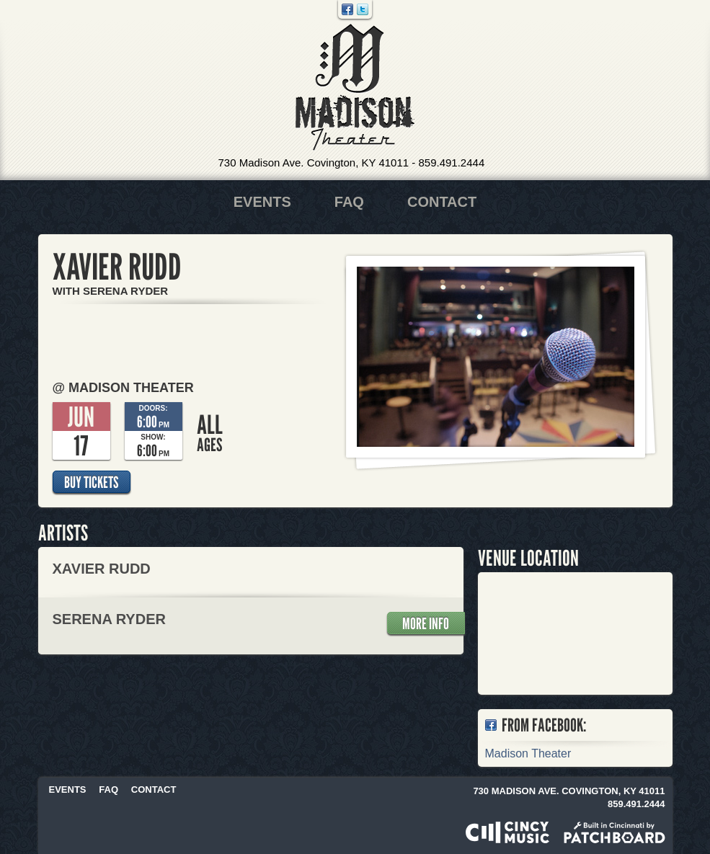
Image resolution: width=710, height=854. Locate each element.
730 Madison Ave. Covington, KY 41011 (313, 162)
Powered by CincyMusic (507, 832)
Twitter (362, 9)
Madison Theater (355, 87)
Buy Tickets (91, 482)
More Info (425, 623)
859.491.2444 (451, 162)
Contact (441, 202)
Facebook (347, 9)
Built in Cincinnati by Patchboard (614, 832)
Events (262, 202)
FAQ (349, 202)
